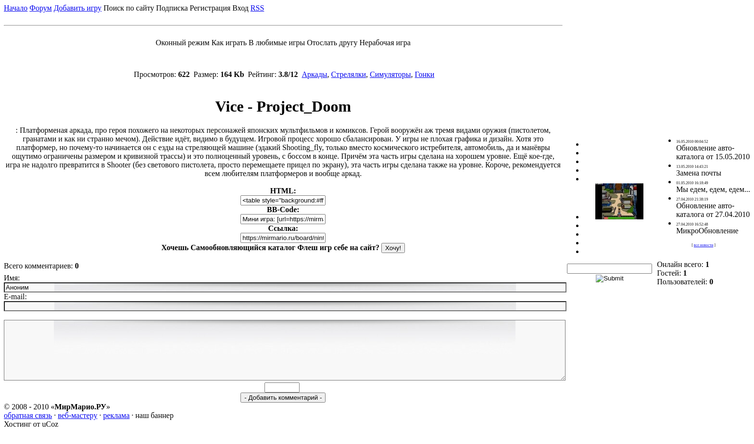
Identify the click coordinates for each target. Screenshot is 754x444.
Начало (15, 8)
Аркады (314, 74)
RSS (257, 8)
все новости (703, 251)
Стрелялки (348, 74)
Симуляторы (390, 74)
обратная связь (28, 427)
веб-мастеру (77, 427)
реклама (116, 427)
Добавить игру (77, 8)
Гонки (425, 74)
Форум (40, 8)
